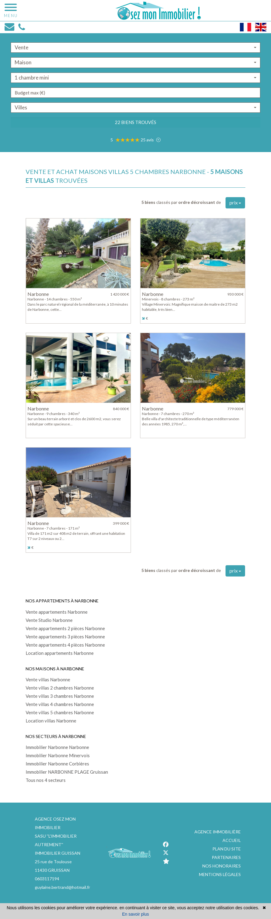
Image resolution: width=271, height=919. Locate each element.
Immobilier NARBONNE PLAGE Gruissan (67, 772)
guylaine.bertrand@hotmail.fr (62, 887)
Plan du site (226, 848)
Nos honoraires (221, 865)
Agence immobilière (217, 831)
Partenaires (226, 857)
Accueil (231, 840)
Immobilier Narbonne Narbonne (57, 747)
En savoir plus (135, 914)
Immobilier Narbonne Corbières (57, 763)
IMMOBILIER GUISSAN (57, 853)
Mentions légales (220, 874)
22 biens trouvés (135, 122)
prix (235, 202)
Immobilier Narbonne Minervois (58, 755)
